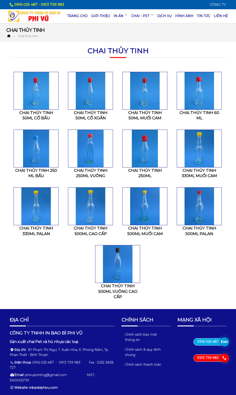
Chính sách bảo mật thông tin (141, 337)
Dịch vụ (164, 16)
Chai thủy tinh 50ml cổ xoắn (90, 115)
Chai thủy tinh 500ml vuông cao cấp (117, 291)
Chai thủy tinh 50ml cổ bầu (36, 115)
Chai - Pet (142, 15)
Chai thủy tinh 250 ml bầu (36, 173)
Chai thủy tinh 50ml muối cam (145, 115)
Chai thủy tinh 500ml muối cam (145, 231)
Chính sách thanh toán (143, 364)
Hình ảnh (184, 16)
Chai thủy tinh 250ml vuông (90, 173)
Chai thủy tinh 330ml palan (36, 231)
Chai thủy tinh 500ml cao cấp (90, 231)
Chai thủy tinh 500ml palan (199, 231)
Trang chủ (77, 16)
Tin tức (203, 16)
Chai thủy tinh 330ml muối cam (199, 173)
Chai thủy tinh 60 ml (199, 115)
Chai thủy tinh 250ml (145, 173)
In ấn (120, 15)
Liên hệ (221, 16)
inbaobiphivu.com (43, 388)
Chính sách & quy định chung (143, 352)
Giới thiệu (100, 16)
